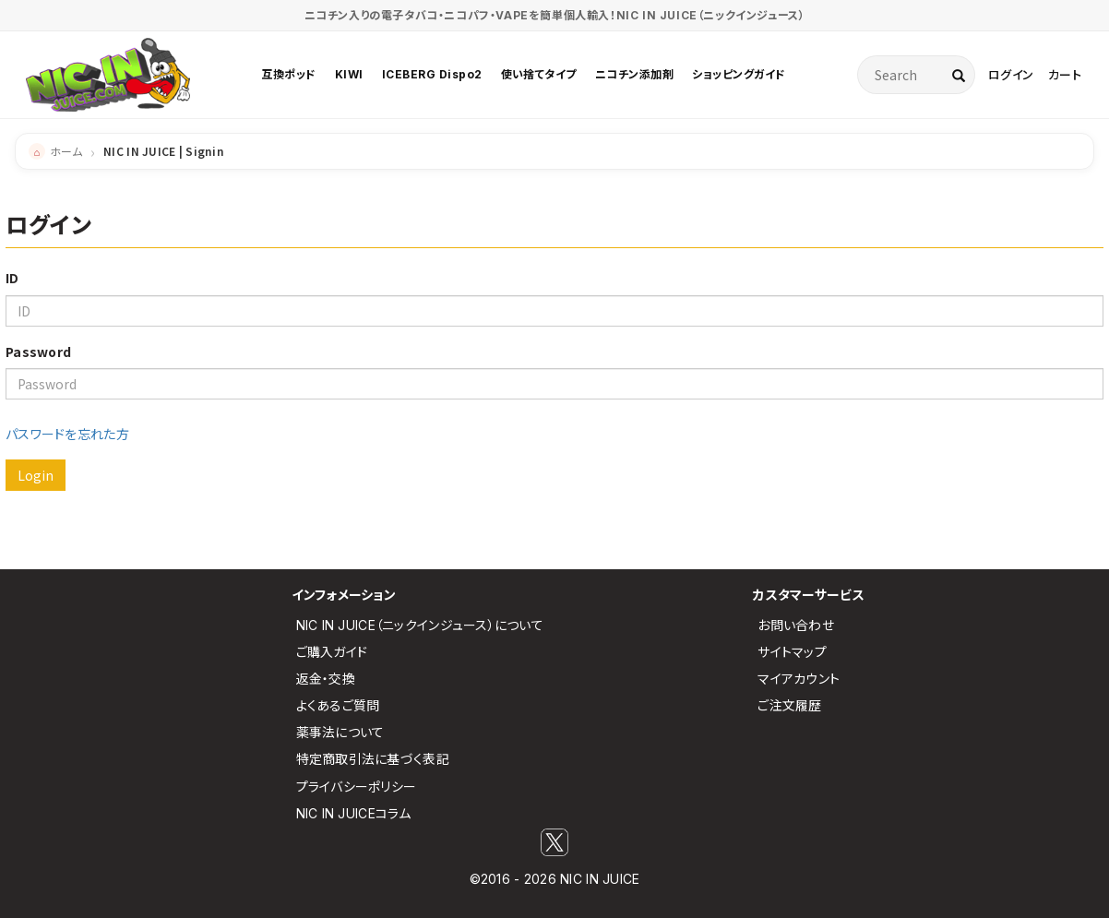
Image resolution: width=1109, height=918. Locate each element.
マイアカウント (798, 678)
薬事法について (340, 732)
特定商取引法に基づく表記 (372, 759)
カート (1064, 74)
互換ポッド (288, 74)
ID (12, 277)
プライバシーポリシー (356, 786)
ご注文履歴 (789, 705)
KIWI (349, 74)
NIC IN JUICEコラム (353, 813)
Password (38, 351)
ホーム (66, 151)
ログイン (1010, 74)
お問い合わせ (795, 625)
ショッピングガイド (738, 74)
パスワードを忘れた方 (67, 433)
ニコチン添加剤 (634, 74)
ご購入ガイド (332, 652)
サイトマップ (792, 652)
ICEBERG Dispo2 (432, 74)
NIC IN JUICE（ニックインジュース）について (420, 625)
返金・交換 (325, 678)
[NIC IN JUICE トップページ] (108, 75)
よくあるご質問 (338, 705)
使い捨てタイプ (539, 74)
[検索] (958, 74)
